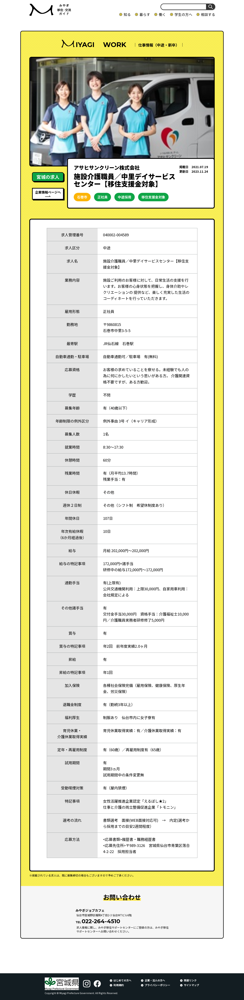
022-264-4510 (101, 921)
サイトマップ (191, 985)
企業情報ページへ (48, 192)
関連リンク (190, 980)
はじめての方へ (122, 980)
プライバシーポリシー (157, 985)
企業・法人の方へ (155, 980)
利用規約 (119, 985)
